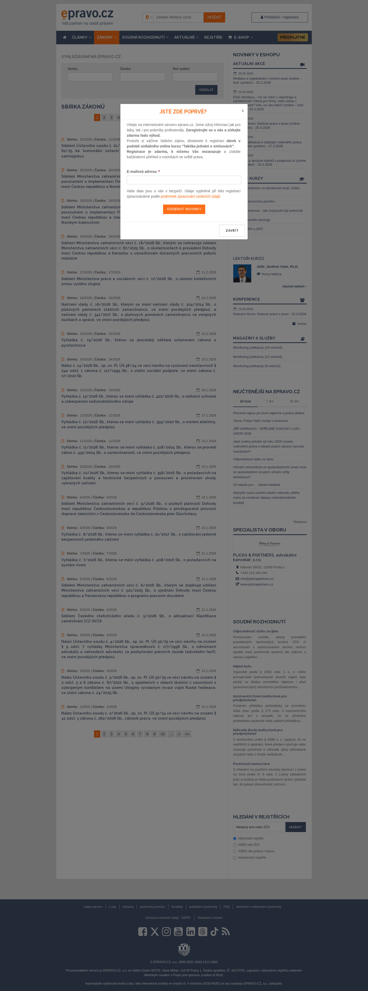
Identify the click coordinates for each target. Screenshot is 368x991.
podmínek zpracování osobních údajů (190, 196)
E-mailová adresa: (143, 171)
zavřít (232, 230)
